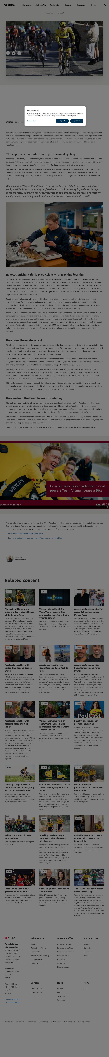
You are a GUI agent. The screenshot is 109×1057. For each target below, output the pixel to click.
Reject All (62, 121)
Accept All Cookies (77, 121)
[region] (55, 116)
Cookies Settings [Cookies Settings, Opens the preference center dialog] (31, 121)
